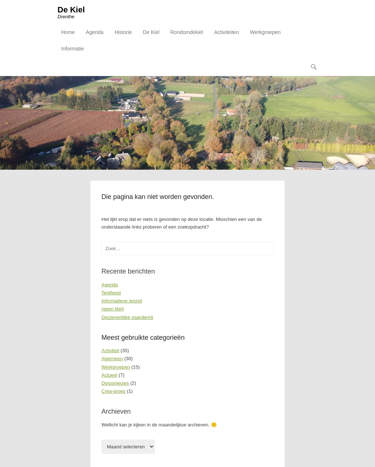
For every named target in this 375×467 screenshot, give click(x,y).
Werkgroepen (265, 32)
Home (68, 32)
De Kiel (71, 9)
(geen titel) (112, 309)
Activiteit (110, 350)
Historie (123, 32)
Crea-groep (113, 391)
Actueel (109, 375)
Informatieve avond (121, 301)
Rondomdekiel (186, 32)
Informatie (72, 49)
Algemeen (112, 358)
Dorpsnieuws (115, 383)
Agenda (94, 32)
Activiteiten (226, 32)
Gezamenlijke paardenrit (127, 317)
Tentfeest (111, 292)
